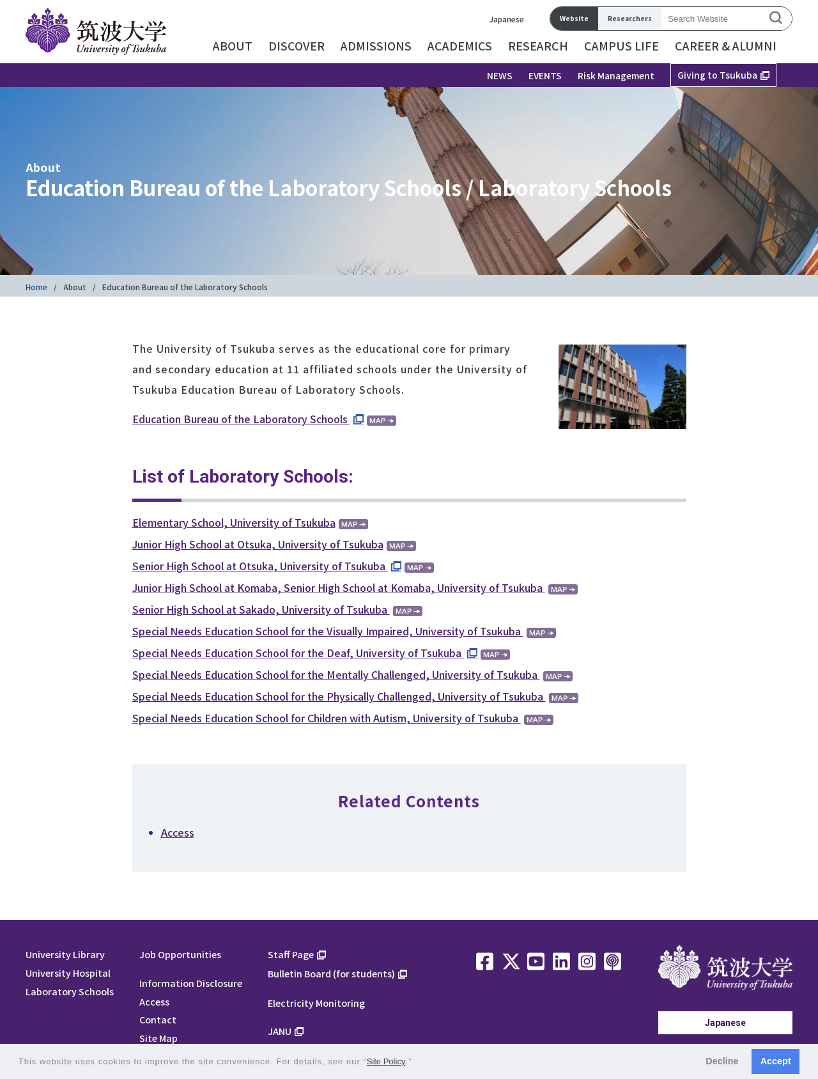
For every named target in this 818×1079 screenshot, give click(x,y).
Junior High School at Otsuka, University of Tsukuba (257, 544)
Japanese (507, 18)
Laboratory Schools (70, 991)
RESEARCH (538, 45)
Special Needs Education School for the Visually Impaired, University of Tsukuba (327, 631)
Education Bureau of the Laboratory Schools (241, 418)
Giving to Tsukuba (717, 74)
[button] (416, 1062)
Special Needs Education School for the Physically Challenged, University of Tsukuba (339, 696)
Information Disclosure (190, 983)
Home (36, 286)
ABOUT (232, 45)
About (74, 286)
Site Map (158, 1037)
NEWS (500, 75)
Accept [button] (775, 1061)
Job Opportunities (180, 954)
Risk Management (616, 75)
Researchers (630, 18)
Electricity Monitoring (316, 1002)
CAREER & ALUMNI (725, 45)
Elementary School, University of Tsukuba (234, 522)
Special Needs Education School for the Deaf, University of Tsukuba (298, 652)
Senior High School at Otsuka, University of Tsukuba (260, 565)
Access (177, 832)
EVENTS (545, 75)
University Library (65, 954)
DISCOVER (296, 45)
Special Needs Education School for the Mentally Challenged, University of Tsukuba (336, 674)
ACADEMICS (460, 45)
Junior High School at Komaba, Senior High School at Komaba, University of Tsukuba (338, 587)
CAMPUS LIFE (621, 45)
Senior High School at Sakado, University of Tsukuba (261, 609)
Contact (157, 1019)
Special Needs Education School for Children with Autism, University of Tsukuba (326, 718)
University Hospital (68, 972)
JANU (279, 1030)
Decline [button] (722, 1061)
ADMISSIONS (376, 45)
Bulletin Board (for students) (331, 973)
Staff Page (291, 954)
